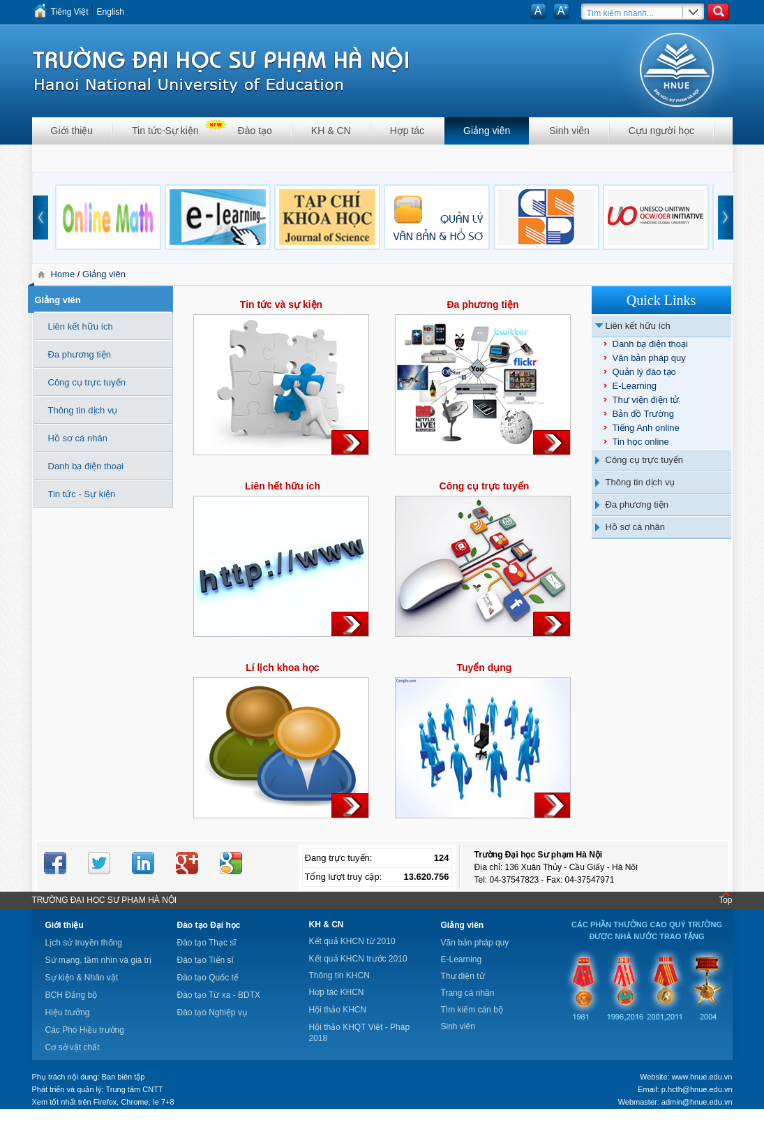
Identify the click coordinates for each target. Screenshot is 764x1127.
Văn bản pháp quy (649, 358)
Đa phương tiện (637, 504)
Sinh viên (569, 130)
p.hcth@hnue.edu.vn (697, 1089)
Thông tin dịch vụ (640, 482)
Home (64, 274)
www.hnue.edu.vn (702, 1077)
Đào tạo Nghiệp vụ (212, 1012)
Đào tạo (255, 130)
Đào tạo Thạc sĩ (207, 943)
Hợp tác (407, 130)
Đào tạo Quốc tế (208, 977)
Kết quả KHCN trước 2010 (358, 959)
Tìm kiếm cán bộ (472, 1010)
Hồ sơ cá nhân (635, 527)
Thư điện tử (463, 976)
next (725, 218)
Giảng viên (486, 130)
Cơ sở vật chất (72, 1047)
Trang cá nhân (468, 993)
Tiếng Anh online (646, 427)
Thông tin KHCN (339, 975)
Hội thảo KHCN (338, 1010)
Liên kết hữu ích (638, 326)
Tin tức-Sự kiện (165, 130)
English (110, 12)
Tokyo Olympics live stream (50, 1122)
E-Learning (635, 386)
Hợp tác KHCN (336, 992)
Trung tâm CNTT (134, 1089)
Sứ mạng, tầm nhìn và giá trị (98, 960)
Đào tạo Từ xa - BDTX (218, 995)
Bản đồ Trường (643, 413)
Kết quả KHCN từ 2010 (352, 941)
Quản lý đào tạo (644, 372)
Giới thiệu (72, 130)
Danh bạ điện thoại (650, 344)
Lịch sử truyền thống (83, 943)
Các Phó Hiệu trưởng (84, 1030)
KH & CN (331, 130)
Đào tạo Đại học (209, 925)
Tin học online (641, 441)
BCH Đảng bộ (71, 995)
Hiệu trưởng (67, 1012)
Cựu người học (661, 130)
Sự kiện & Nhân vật (82, 977)
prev (40, 218)
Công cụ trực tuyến (644, 460)
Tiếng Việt (70, 12)
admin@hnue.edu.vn (697, 1102)
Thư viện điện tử (646, 400)
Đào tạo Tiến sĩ (205, 960)
